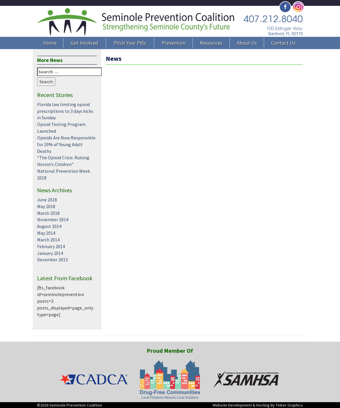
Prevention (173, 42)
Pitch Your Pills (130, 42)
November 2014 (52, 219)
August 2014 (49, 226)
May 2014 (46, 233)
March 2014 (48, 240)
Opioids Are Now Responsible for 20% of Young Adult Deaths (66, 144)
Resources (211, 42)
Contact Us (283, 42)
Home (50, 42)
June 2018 (47, 200)
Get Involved (84, 42)
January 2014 (50, 253)
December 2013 (52, 259)
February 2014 (51, 246)
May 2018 (46, 206)
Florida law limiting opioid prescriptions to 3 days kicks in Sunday (65, 111)
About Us (247, 42)
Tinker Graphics (289, 405)
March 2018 (48, 213)
